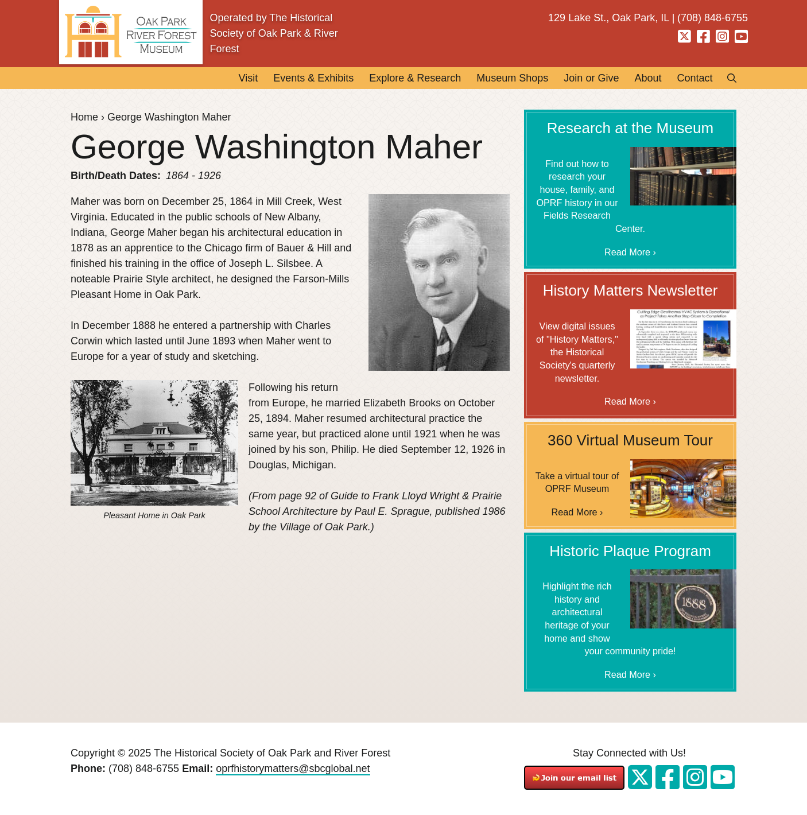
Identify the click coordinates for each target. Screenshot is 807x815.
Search (728, 78)
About (647, 78)
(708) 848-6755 (143, 768)
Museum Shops (512, 78)
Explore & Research (415, 78)
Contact (694, 78)
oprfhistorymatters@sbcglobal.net (293, 768)
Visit (248, 78)
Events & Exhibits (313, 78)
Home (84, 117)
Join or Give (591, 78)
